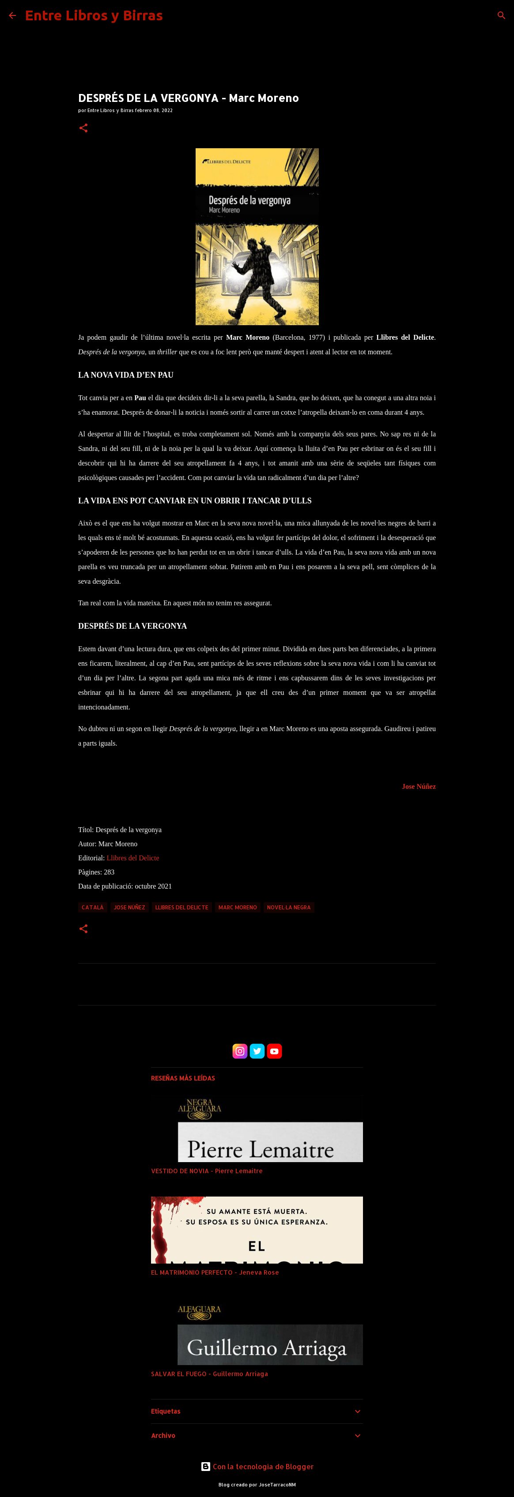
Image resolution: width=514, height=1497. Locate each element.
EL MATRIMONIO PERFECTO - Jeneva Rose (215, 1272)
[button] (83, 128)
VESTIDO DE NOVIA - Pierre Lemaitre (207, 1170)
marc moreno (238, 907)
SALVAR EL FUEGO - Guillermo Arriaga (209, 1373)
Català (93, 907)
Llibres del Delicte (132, 858)
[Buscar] (501, 15)
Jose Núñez (419, 786)
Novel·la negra (289, 907)
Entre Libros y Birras (94, 15)
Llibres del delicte (181, 907)
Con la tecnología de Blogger (257, 1466)
